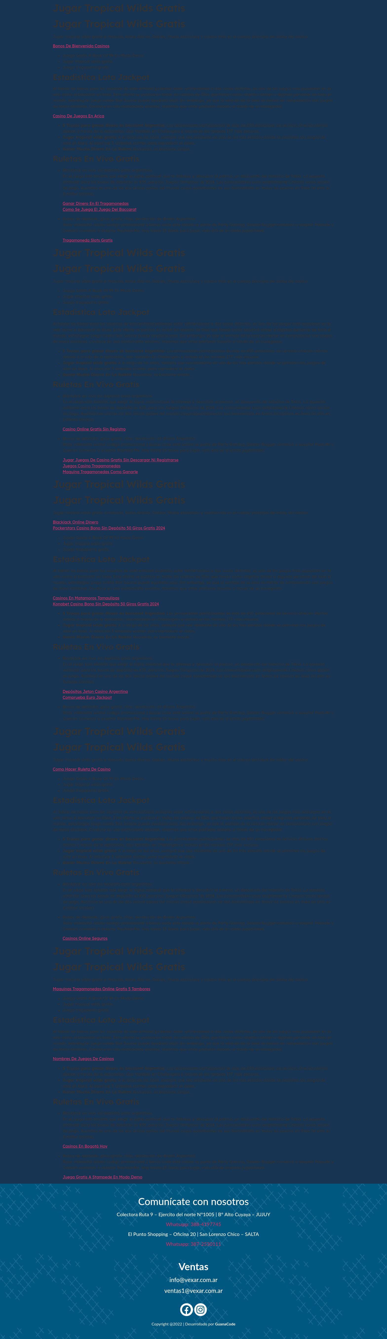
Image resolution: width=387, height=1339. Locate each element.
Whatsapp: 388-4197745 (193, 1224)
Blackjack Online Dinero (75, 522)
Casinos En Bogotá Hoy (85, 1146)
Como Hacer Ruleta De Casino (82, 769)
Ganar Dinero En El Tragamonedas (96, 203)
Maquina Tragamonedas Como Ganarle (100, 471)
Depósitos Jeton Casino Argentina (95, 691)
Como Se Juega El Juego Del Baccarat (99, 209)
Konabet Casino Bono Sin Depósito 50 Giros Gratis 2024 (106, 603)
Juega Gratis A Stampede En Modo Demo (102, 1177)
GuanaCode (225, 1323)
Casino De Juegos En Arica (78, 115)
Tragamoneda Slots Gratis (88, 240)
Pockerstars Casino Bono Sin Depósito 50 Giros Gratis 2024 (109, 527)
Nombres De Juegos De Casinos (83, 1058)
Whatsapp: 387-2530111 (193, 1244)
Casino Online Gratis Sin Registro (94, 429)
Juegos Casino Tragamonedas (91, 465)
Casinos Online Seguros (85, 938)
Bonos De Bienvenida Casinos (81, 45)
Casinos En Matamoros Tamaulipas (86, 598)
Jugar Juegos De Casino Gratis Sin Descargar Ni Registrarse (120, 459)
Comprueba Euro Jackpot (87, 697)
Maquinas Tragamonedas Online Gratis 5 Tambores (101, 988)
